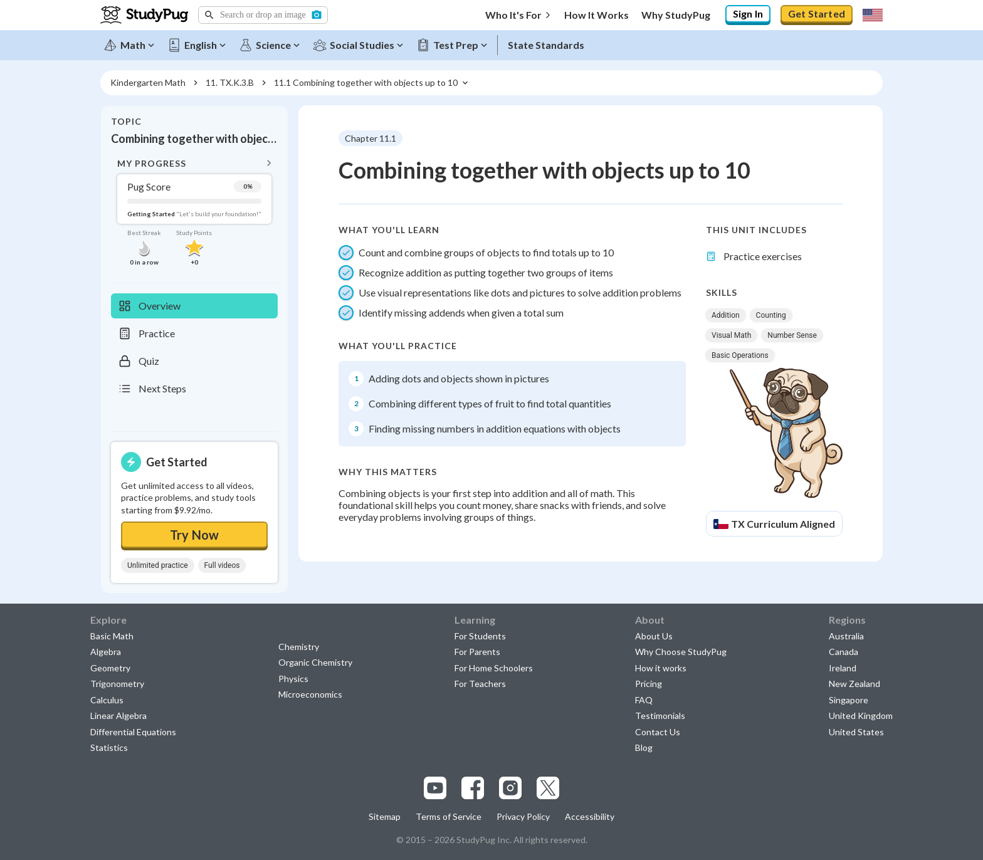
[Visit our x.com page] (548, 788)
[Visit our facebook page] (472, 788)
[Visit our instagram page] (510, 788)
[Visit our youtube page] (435, 788)
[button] (263, 15)
